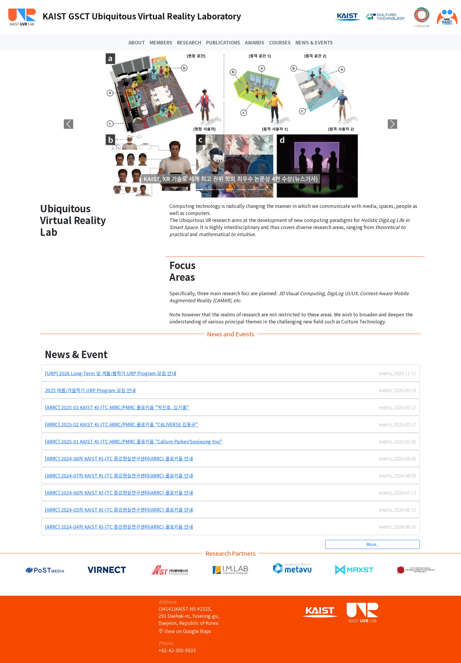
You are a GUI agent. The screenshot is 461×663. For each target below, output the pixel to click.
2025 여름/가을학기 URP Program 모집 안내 (90, 390)
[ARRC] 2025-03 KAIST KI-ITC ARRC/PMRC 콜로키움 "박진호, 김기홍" (117, 407)
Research (189, 42)
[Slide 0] (198, 189)
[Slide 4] (241, 189)
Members (161, 42)
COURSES (280, 42)
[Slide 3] (230, 189)
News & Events (314, 42)
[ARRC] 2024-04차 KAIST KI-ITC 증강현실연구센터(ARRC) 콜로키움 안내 (119, 526)
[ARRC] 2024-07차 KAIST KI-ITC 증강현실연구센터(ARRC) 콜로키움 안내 (119, 475)
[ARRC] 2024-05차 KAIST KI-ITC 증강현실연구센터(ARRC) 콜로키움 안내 (119, 509)
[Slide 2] (220, 189)
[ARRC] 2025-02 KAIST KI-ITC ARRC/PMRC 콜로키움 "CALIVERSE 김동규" (121, 424)
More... (372, 544)
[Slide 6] (262, 189)
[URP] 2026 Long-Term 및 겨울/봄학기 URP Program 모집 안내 (110, 373)
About (136, 42)
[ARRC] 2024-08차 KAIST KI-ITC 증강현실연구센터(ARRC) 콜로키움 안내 (119, 458)
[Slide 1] (209, 189)
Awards (254, 42)
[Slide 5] (251, 189)
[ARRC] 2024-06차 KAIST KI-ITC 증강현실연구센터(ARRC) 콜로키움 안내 (119, 492)
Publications (223, 42)
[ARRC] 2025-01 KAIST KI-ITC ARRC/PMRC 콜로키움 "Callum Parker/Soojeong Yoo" (133, 441)
